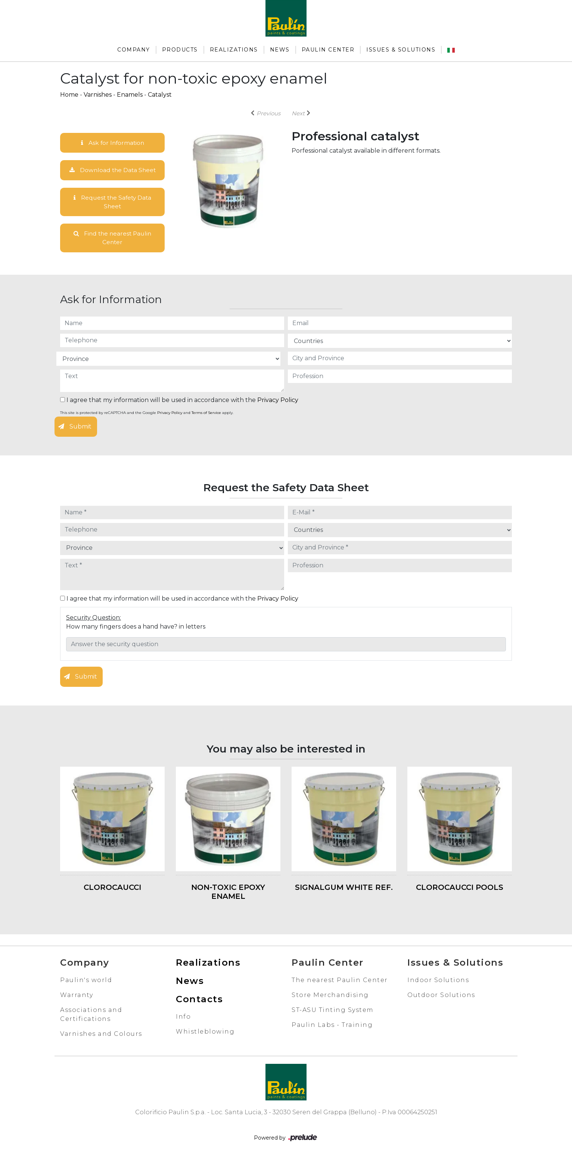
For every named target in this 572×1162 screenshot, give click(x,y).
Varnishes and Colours (101, 1035)
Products (180, 49)
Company (133, 49)
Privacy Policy (277, 401)
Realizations (234, 49)
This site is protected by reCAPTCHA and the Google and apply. (146, 414)
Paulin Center (328, 49)
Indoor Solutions (438, 981)
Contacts (199, 1000)
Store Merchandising (330, 996)
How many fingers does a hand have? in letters (135, 628)
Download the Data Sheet (112, 170)
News (280, 49)
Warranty (76, 996)
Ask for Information (112, 142)
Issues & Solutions (400, 49)
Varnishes (98, 94)
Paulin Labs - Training (332, 1026)
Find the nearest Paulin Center (112, 239)
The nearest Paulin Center (340, 981)
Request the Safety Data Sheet (112, 202)
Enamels (130, 94)
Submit (74, 428)
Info (183, 1018)
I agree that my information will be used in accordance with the (179, 401)
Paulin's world (86, 981)
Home (69, 94)
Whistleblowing (205, 1033)
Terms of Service (206, 414)
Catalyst (160, 94)
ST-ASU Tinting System (333, 1011)
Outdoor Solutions (441, 996)
